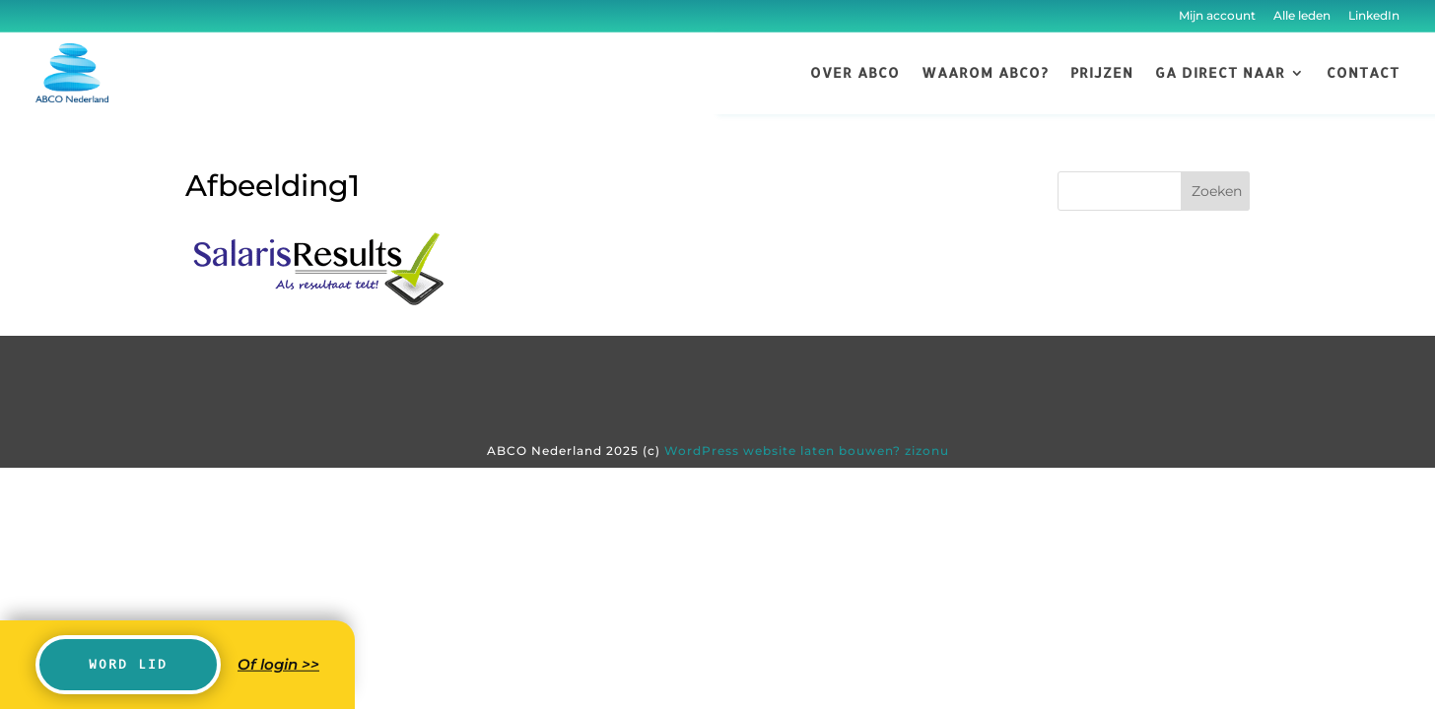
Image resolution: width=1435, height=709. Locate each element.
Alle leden (1302, 15)
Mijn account (1217, 15)
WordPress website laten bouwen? (782, 450)
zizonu (927, 450)
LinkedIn (1372, 15)
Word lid (128, 664)
